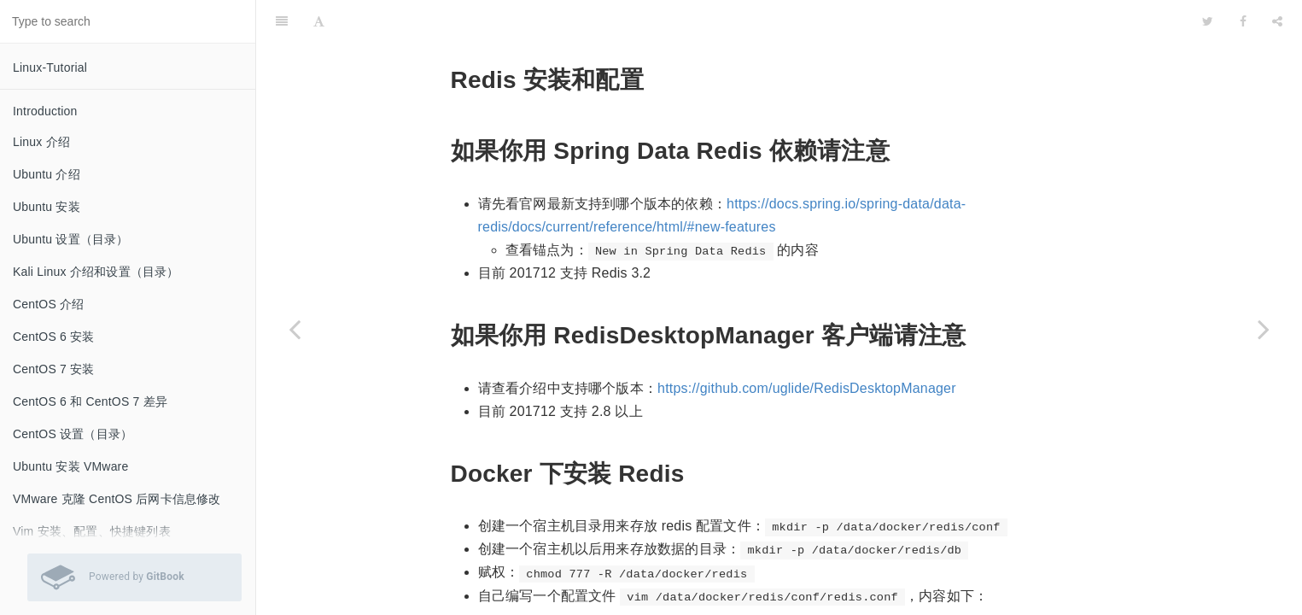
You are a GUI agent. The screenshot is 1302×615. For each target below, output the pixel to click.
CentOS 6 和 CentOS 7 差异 (90, 401)
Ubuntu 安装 (46, 207)
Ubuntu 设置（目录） (71, 239)
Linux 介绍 (41, 142)
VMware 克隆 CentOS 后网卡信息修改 (117, 499)
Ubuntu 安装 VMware (70, 466)
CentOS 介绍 (49, 304)
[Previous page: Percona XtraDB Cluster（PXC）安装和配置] (294, 329)
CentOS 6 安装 (54, 336)
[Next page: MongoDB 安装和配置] (1263, 329)
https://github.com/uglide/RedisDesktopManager (806, 345)
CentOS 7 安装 (54, 369)
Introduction (45, 111)
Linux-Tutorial (50, 67)
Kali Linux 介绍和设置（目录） (96, 271)
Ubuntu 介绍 (46, 174)
